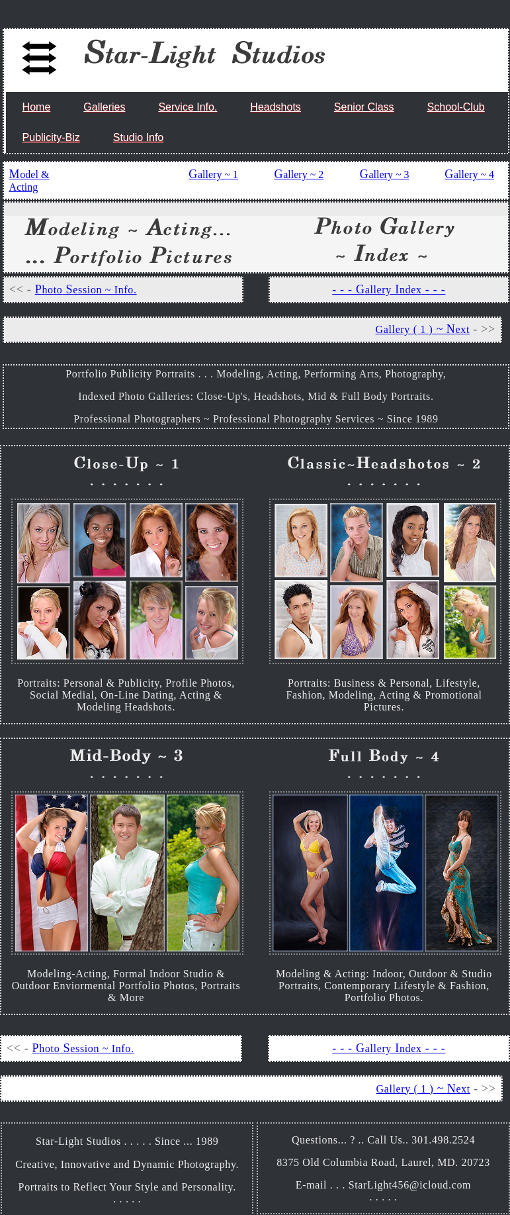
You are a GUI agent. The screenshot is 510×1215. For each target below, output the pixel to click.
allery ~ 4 (474, 174)
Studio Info (138, 137)
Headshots (275, 107)
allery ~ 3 (388, 174)
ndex (411, 289)
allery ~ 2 (303, 174)
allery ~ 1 (218, 174)
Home (36, 107)
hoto (52, 289)
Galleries (104, 107)
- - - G (348, 289)
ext (463, 329)
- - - (434, 289)
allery (378, 289)
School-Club (456, 107)
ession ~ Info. (104, 289)
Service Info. (187, 107)
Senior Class (364, 107)
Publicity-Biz (51, 137)
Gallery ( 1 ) (404, 329)
